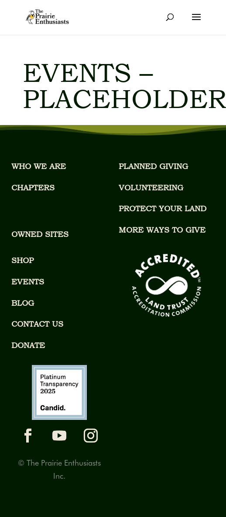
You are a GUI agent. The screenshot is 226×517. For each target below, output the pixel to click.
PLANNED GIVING (153, 166)
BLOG (22, 302)
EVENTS (27, 281)
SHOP (22, 260)
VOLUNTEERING (151, 187)
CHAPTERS (33, 187)
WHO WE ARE (38, 166)
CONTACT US (37, 323)
